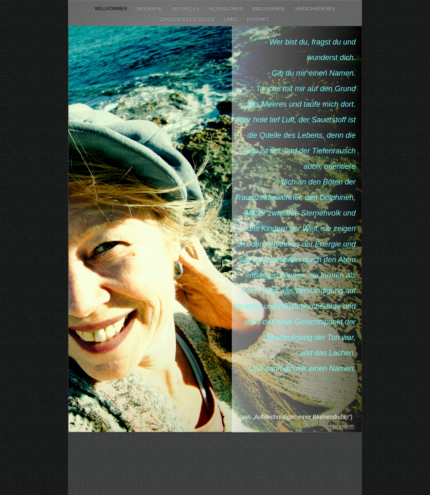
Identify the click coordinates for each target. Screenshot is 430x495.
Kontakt (258, 18)
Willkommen (111, 8)
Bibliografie (269, 8)
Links (231, 18)
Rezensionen (226, 8)
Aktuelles (186, 8)
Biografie (150, 8)
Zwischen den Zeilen (187, 18)
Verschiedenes (315, 8)
